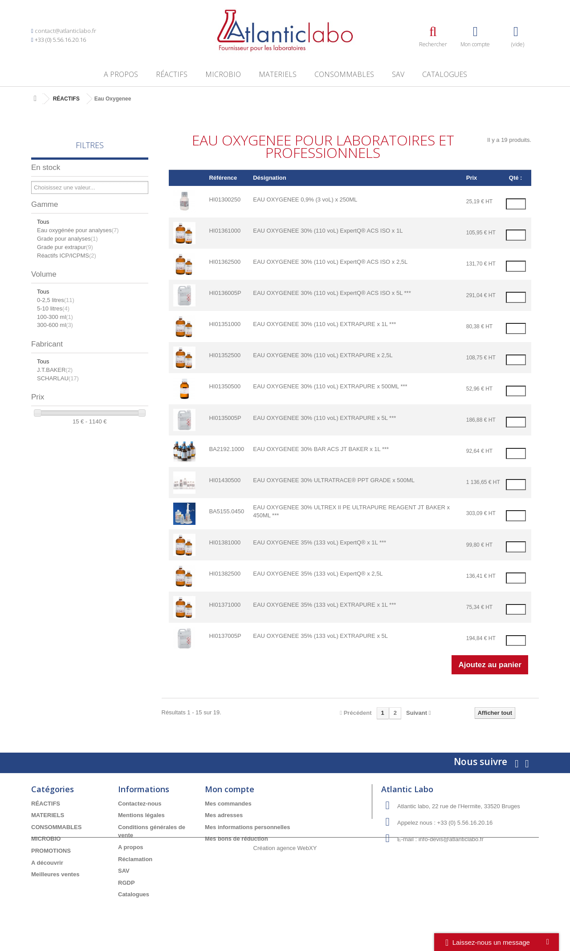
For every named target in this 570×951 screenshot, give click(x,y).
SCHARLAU (58, 378)
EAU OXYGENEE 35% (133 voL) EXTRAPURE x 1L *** (324, 604)
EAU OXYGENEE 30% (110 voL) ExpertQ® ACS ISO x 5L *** (332, 293)
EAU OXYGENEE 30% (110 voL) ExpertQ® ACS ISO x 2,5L (330, 261)
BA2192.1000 (226, 449)
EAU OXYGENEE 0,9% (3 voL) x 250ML (305, 199)
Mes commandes (228, 803)
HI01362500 (224, 261)
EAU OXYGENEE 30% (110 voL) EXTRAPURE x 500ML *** (330, 386)
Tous (43, 221)
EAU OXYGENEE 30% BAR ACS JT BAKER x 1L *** (321, 449)
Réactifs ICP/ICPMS (66, 255)
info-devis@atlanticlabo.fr (451, 839)
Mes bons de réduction (236, 838)
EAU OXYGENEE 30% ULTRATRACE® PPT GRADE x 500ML (334, 480)
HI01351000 (224, 324)
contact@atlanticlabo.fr (65, 31)
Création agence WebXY (285, 926)
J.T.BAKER (55, 370)
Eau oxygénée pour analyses (78, 230)
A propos (121, 74)
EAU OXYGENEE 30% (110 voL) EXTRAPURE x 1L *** (324, 324)
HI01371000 (224, 604)
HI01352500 (224, 355)
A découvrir (47, 862)
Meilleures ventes (55, 874)
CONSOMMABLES (344, 74)
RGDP (126, 882)
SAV (398, 74)
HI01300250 (224, 199)
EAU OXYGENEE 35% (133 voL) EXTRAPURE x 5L (320, 636)
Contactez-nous (140, 803)
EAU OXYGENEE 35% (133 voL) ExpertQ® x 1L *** (319, 542)
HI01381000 (224, 542)
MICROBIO (223, 74)
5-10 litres (53, 308)
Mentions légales (141, 815)
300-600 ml (55, 325)
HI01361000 (224, 230)
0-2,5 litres (55, 300)
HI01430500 (224, 480)
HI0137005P (225, 636)
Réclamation (135, 859)
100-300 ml (55, 317)
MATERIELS (278, 74)
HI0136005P (225, 293)
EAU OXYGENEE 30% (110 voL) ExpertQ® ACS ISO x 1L (328, 230)
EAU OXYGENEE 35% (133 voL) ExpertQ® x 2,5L (318, 573)
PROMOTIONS (51, 850)
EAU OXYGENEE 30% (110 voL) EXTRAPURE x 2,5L (323, 355)
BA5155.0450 (226, 511)
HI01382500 (224, 573)
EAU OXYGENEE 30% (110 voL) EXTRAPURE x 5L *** (324, 418)
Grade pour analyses (67, 238)
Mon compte (229, 789)
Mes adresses (224, 815)
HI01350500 (224, 386)
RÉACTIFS (171, 74)
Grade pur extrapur (65, 247)
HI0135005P (225, 418)
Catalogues (444, 74)
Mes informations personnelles (247, 827)
